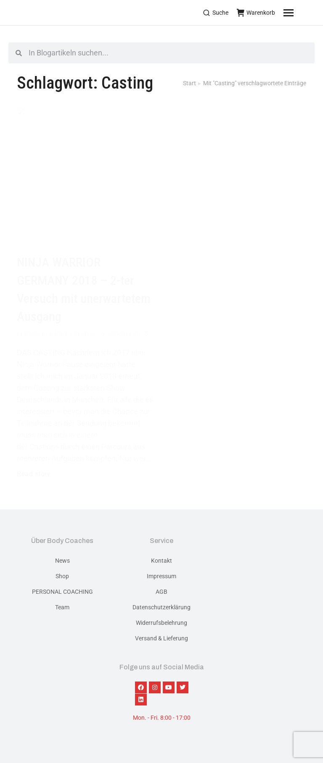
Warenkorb (256, 12)
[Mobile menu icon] (299, 12)
